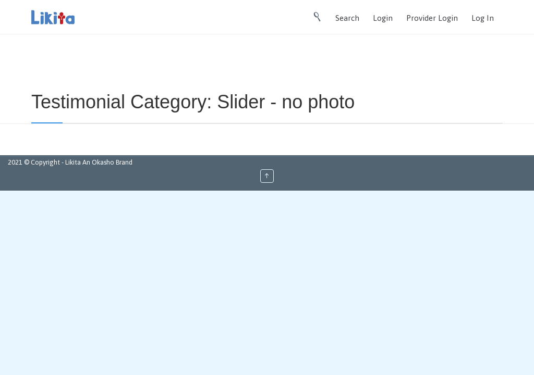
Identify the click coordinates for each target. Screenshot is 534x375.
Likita (73, 162)
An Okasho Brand (107, 162)
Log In (482, 18)
